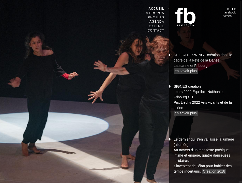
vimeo (227, 16)
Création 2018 (214, 171)
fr (235, 9)
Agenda (156, 21)
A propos (155, 13)
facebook (229, 12)
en (228, 9)
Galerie (156, 26)
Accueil (156, 8)
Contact (155, 30)
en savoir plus (185, 71)
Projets (156, 17)
